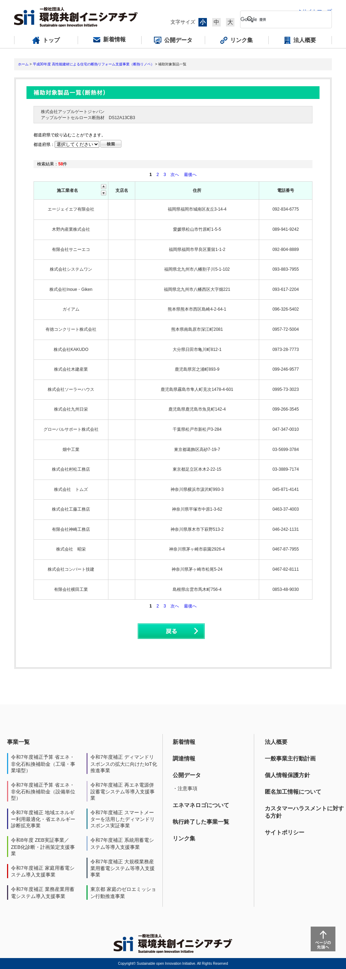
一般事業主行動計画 (290, 759)
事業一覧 (18, 742)
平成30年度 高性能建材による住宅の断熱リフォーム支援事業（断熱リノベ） (93, 64)
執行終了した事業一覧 (201, 822)
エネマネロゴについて (201, 805)
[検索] (280, 19)
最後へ (190, 174)
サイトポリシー (284, 832)
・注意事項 (185, 788)
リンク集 (184, 838)
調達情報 (184, 759)
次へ (175, 174)
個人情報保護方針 (287, 775)
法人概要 (276, 742)
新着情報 (184, 742)
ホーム (23, 64)
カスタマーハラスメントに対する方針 (304, 812)
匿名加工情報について (293, 792)
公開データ (187, 775)
